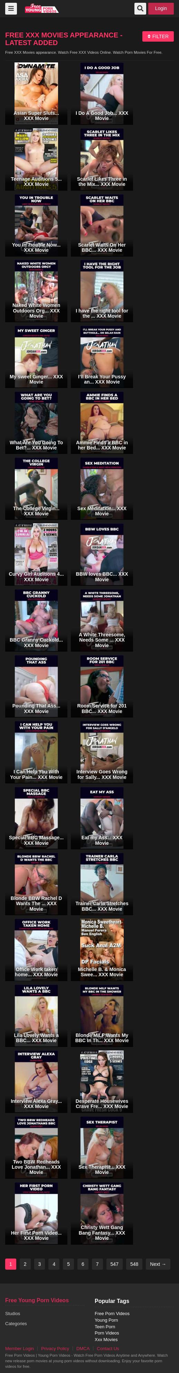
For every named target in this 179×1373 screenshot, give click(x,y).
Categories (16, 1323)
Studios (12, 1313)
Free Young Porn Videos (37, 1300)
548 (134, 1264)
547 (115, 1264)
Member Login (19, 1348)
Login (161, 8)
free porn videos (42, 8)
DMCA (83, 1348)
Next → (158, 1264)
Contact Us (108, 1348)
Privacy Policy (55, 1348)
